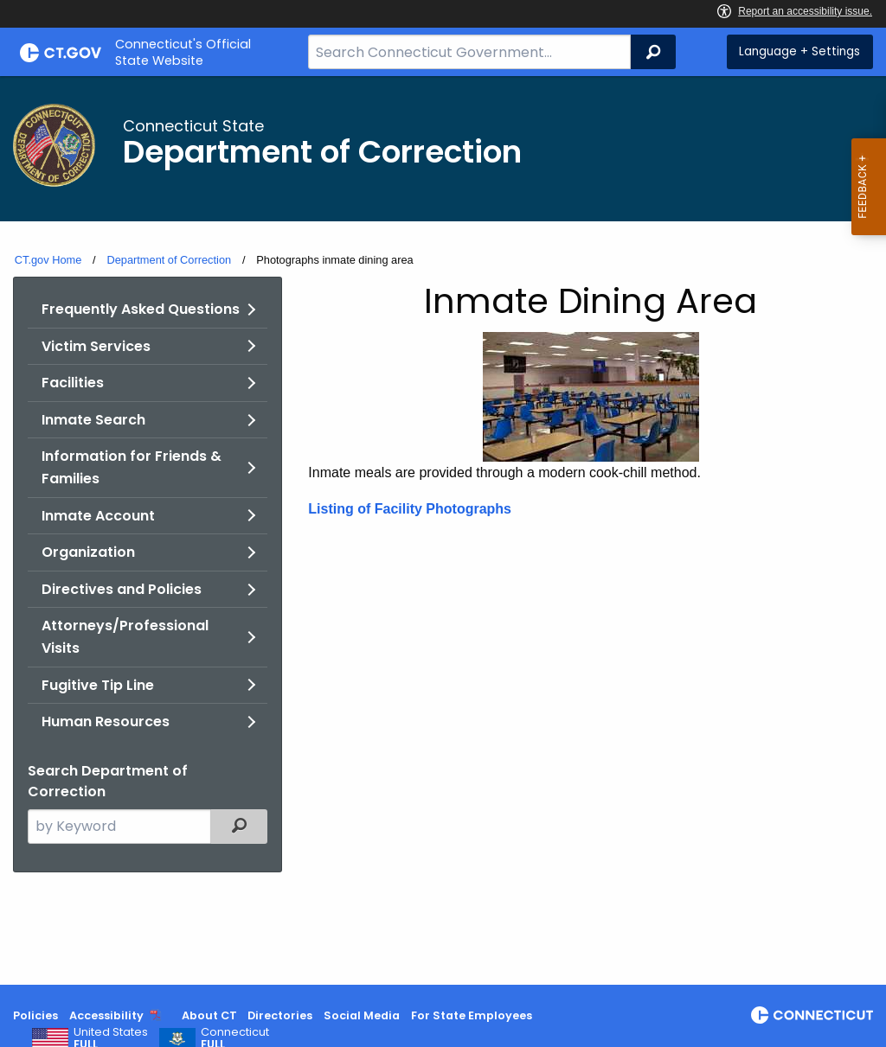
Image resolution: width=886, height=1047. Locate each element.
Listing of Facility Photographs (409, 508)
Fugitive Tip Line (98, 685)
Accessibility (106, 1015)
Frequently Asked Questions (141, 309)
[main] (443, 530)
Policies (35, 1015)
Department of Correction (168, 259)
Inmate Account (98, 516)
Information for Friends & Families (132, 467)
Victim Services (96, 346)
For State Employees (471, 1015)
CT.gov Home (48, 259)
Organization (88, 552)
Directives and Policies (122, 589)
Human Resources (106, 721)
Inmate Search (93, 420)
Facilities (73, 383)
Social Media (362, 1015)
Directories (279, 1015)
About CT (209, 1015)
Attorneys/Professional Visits (125, 637)
